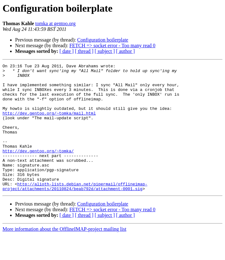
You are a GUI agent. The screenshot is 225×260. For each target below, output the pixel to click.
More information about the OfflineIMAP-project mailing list (64, 254)
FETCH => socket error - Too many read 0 (112, 45)
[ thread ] (84, 51)
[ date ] (66, 51)
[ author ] (125, 51)
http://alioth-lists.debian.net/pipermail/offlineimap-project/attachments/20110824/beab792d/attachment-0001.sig (75, 211)
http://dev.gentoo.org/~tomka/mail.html (49, 123)
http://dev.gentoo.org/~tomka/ (38, 169)
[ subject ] (105, 51)
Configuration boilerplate (102, 39)
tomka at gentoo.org (55, 23)
